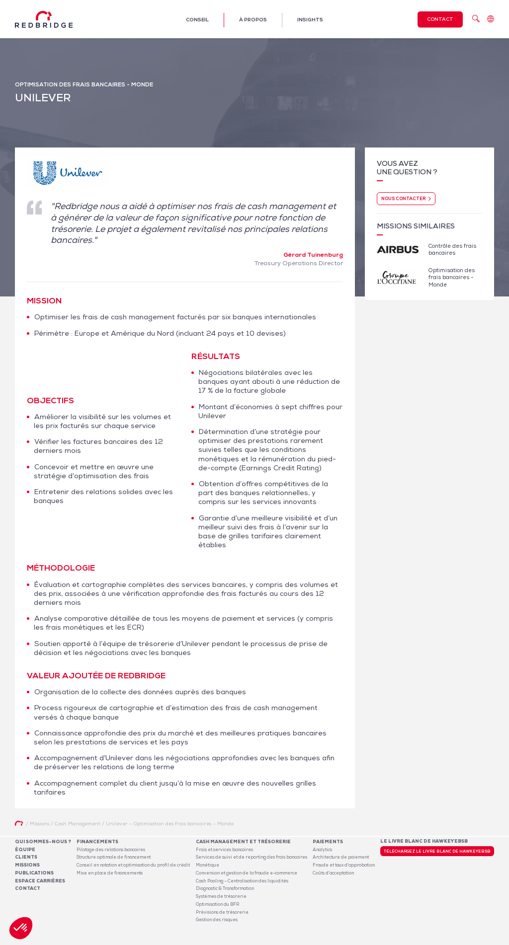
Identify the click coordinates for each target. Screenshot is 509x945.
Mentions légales (379, 939)
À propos (253, 19)
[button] (21, 928)
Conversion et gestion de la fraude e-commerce (246, 873)
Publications (34, 873)
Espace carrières (40, 881)
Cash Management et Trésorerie (243, 842)
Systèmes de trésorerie (221, 896)
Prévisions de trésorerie (222, 912)
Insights (310, 19)
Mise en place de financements (110, 873)
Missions (27, 865)
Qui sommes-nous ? (43, 842)
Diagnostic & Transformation (225, 888)
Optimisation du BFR (217, 904)
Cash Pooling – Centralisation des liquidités (242, 881)
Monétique (207, 865)
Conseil (197, 19)
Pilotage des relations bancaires (111, 850)
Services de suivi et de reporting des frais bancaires (251, 857)
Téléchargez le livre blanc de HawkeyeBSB (437, 851)
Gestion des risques (217, 920)
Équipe (25, 850)
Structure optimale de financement (114, 857)
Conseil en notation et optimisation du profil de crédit (133, 865)
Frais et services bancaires (224, 850)
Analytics (322, 850)
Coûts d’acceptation (333, 873)
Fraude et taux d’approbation (344, 865)
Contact (440, 18)
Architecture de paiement (341, 857)
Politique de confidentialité (434, 939)
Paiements (328, 842)
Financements (97, 842)
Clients (26, 857)
